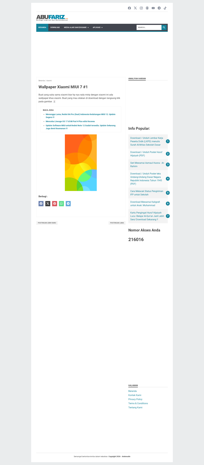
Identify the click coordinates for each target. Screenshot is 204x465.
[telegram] (68, 203)
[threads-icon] (147, 8)
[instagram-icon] (141, 8)
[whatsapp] (61, 203)
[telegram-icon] (159, 8)
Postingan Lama (117, 223)
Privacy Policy (135, 399)
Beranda (42, 27)
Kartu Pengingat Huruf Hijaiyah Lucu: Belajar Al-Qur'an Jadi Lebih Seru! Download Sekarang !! (147, 216)
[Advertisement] (102, 53)
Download (55, 27)
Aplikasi (96, 27)
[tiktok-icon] (165, 8)
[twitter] (47, 203)
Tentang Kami (135, 407)
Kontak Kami (134, 395)
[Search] (149, 27)
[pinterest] (54, 203)
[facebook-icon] (129, 8)
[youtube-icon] (153, 8)
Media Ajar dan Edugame (75, 27)
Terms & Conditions (138, 403)
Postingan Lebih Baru (47, 223)
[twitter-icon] (135, 8)
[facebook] (41, 203)
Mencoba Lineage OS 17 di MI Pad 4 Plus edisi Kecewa (70, 121)
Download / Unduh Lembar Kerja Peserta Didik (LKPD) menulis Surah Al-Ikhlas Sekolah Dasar (146, 141)
